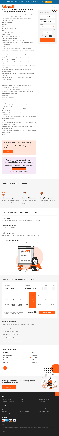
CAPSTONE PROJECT (44, 411)
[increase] (53, 32)
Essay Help (4, 411)
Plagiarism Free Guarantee (44, 399)
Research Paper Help (24, 411)
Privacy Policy (23, 399)
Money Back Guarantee (7, 399)
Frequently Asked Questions (8, 401)
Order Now (48, 1)
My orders (53, 7)
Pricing (21, 401)
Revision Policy (42, 401)
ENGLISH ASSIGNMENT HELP (27, 408)
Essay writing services (6, 413)
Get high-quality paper (19, 169)
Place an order (8, 387)
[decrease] (41, 32)
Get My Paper (7, 151)
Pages (41, 29)
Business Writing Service (44, 408)
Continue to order (47, 312)
